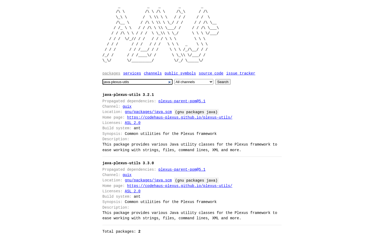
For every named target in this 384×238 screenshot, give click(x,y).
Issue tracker (240, 73)
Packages (111, 73)
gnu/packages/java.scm (148, 111)
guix (127, 106)
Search (223, 82)
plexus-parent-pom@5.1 (181, 101)
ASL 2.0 (133, 122)
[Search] (137, 82)
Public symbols (180, 73)
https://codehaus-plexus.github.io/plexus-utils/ (179, 117)
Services (132, 73)
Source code (211, 73)
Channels (153, 73)
